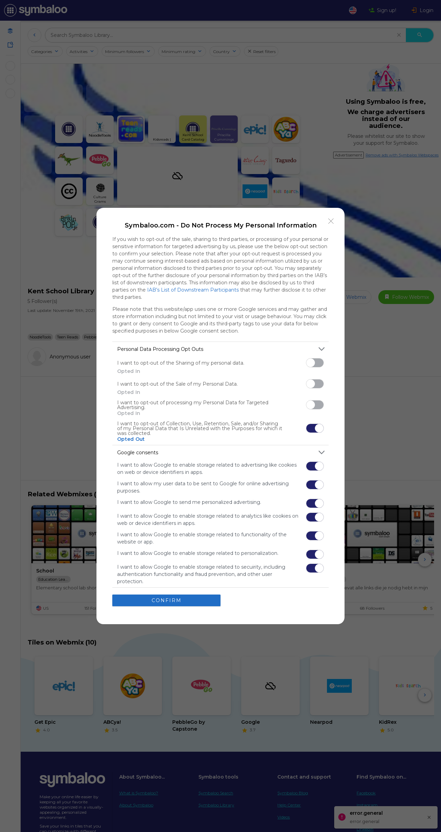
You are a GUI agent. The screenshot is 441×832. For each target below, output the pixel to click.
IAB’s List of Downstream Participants (193, 290)
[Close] (331, 221)
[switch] (315, 362)
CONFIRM (167, 600)
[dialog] (220, 416)
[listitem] (220, 349)
